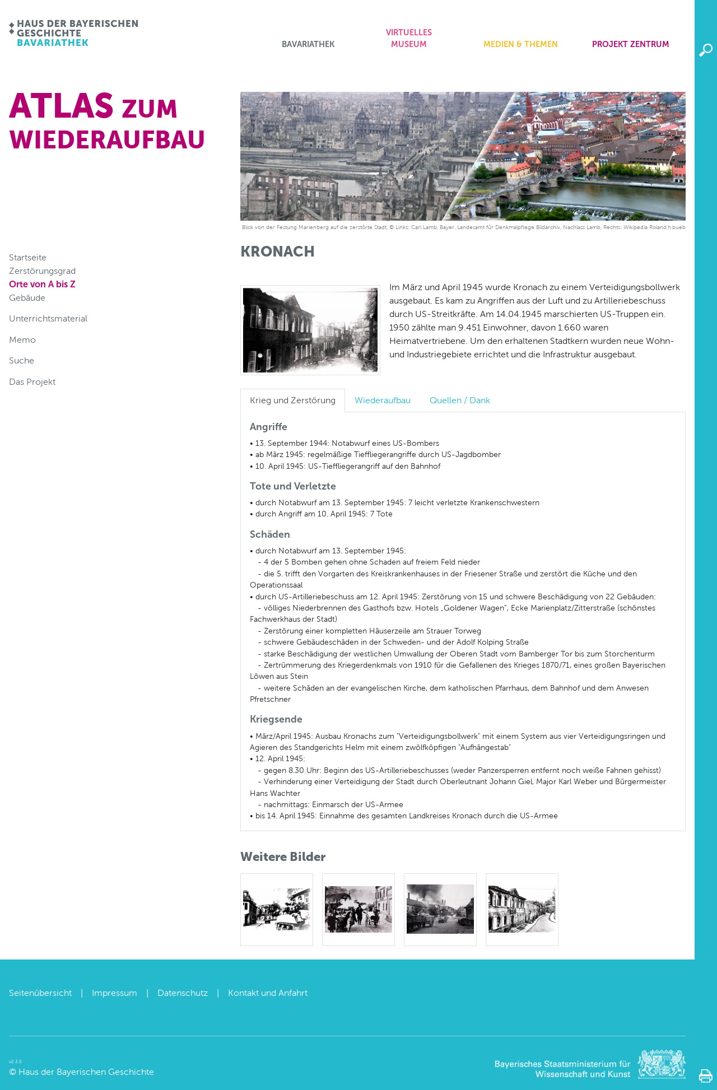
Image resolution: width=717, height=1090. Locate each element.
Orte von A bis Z (42, 284)
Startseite (27, 257)
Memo (22, 339)
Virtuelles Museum (409, 38)
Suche (21, 360)
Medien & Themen (520, 44)
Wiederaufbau (383, 400)
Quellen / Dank (460, 400)
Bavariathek (308, 44)
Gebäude (27, 297)
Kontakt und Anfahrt (268, 993)
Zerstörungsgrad (42, 271)
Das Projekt (32, 381)
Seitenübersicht (40, 993)
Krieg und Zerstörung (293, 400)
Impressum (114, 993)
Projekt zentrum (630, 44)
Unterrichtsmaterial (48, 318)
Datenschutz (182, 993)
